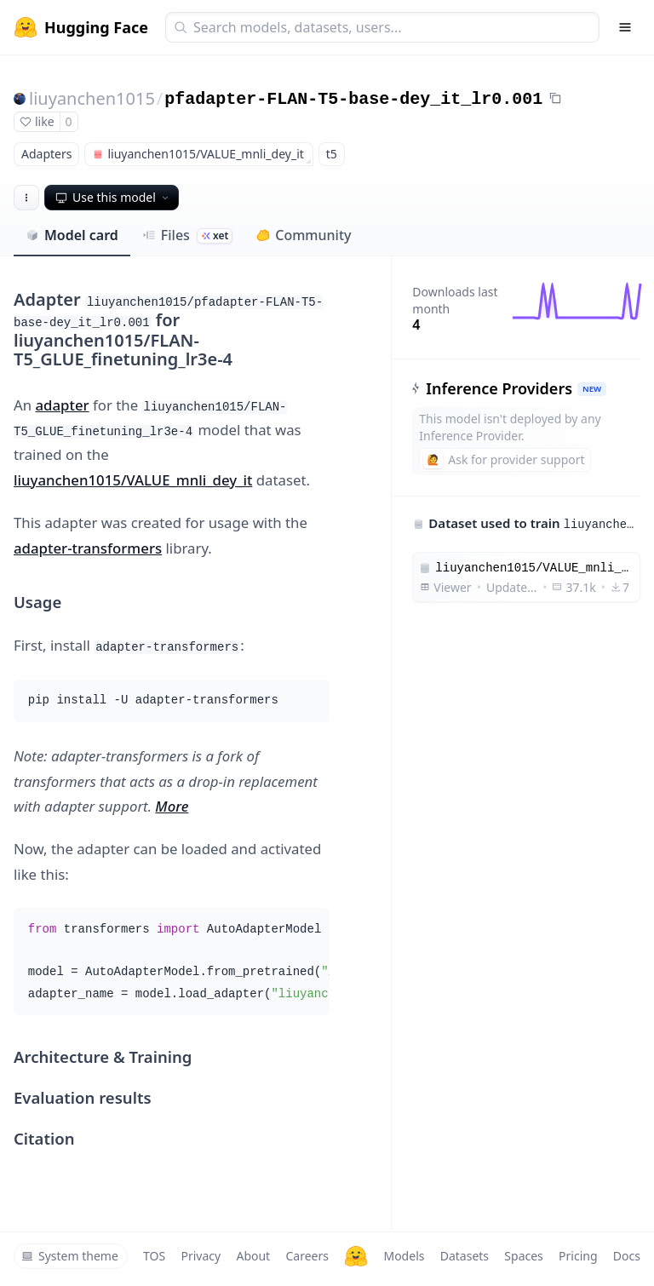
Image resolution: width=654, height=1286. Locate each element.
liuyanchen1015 (92, 98)
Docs (626, 1256)
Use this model (113, 197)
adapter (62, 405)
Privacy (201, 1256)
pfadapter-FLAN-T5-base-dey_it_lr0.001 (353, 99)
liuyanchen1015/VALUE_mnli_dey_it (133, 480)
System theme (69, 1256)
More (171, 806)
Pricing (578, 1256)
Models (403, 1256)
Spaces (523, 1256)
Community (303, 235)
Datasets (464, 1256)
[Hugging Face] (356, 1256)
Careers (306, 1256)
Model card (72, 235)
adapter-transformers (88, 548)
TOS (154, 1256)
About (253, 1256)
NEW (591, 388)
